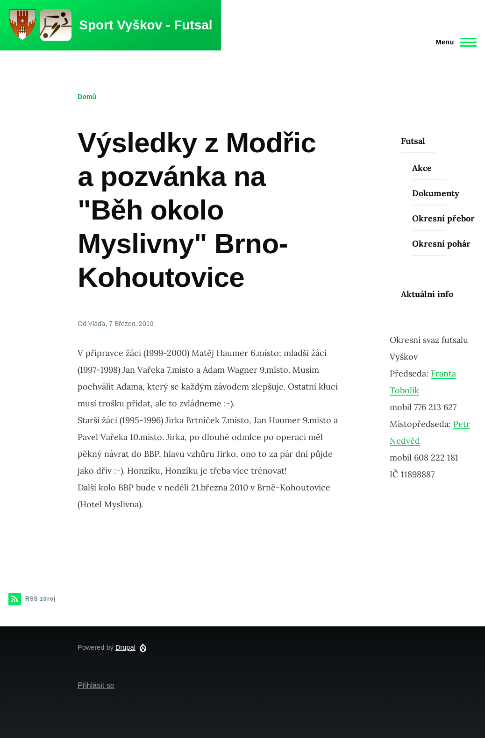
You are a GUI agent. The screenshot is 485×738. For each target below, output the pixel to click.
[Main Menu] (453, 42)
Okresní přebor (443, 218)
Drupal (125, 647)
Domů (87, 96)
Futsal (413, 140)
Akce (422, 168)
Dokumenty (435, 193)
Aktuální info (427, 294)
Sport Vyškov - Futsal (145, 25)
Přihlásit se (96, 685)
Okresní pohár (441, 243)
